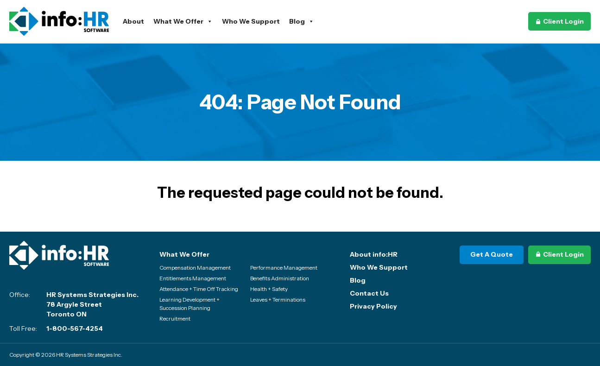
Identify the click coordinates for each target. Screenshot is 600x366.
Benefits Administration (279, 278)
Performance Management (283, 267)
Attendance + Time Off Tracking (198, 288)
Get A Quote (491, 254)
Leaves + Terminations (277, 299)
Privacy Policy (373, 306)
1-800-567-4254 (74, 328)
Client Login (563, 21)
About (133, 21)
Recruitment (174, 318)
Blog (301, 21)
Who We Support (251, 21)
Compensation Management (195, 267)
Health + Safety (269, 288)
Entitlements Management (192, 278)
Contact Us (369, 293)
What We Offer (183, 21)
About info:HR (374, 254)
